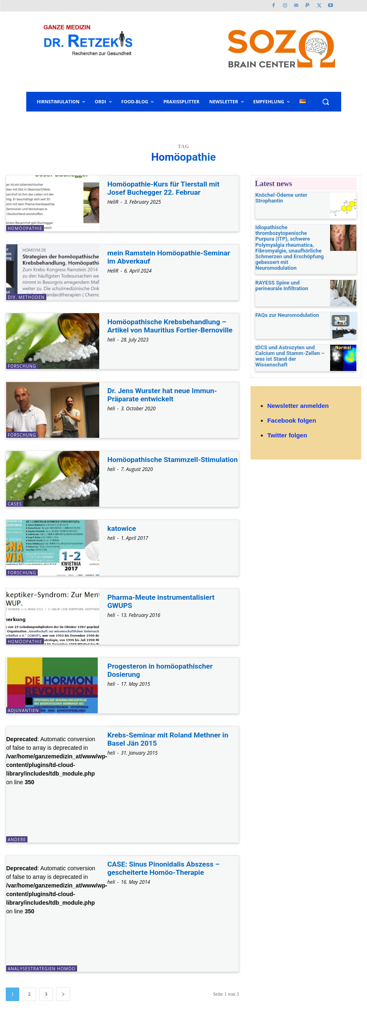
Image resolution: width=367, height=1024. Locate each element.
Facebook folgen (291, 413)
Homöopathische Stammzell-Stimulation (155, 463)
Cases (15, 504)
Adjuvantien (23, 710)
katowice (122, 528)
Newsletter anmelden (298, 398)
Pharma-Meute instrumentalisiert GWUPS (162, 601)
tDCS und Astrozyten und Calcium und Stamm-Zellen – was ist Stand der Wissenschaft (290, 345)
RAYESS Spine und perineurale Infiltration (289, 277)
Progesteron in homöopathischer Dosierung (161, 670)
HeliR (113, 201)
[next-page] (63, 994)
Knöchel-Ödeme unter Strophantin (279, 197)
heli (111, 339)
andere (17, 839)
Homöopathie (25, 228)
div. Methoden (26, 297)
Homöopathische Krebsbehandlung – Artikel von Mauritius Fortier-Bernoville (172, 325)
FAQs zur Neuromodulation (285, 307)
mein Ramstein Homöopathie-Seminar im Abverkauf (171, 256)
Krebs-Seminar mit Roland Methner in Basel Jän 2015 (170, 738)
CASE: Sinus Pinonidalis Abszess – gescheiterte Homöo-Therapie (165, 868)
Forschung (22, 366)
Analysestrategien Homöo (41, 969)
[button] (325, 102)
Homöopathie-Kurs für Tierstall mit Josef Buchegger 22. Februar (165, 188)
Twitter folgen (287, 428)
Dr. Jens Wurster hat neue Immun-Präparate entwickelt (164, 394)
